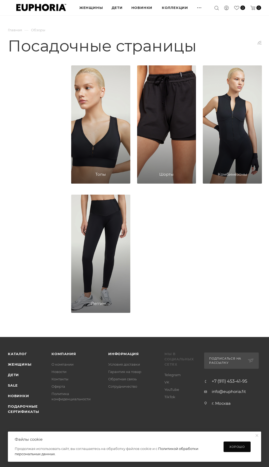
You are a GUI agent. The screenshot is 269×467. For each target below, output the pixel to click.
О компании (62, 364)
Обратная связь (122, 379)
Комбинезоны (232, 174)
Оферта (58, 386)
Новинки (18, 396)
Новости (58, 372)
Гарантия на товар (124, 372)
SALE (13, 385)
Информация (123, 354)
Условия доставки (124, 364)
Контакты (59, 379)
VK (166, 382)
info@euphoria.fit (229, 391)
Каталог (17, 354)
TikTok (169, 397)
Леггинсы (101, 303)
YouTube (171, 389)
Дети (13, 375)
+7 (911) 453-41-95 (229, 381)
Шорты (166, 174)
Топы (100, 174)
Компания (63, 354)
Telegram (172, 375)
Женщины (20, 364)
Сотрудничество (122, 386)
